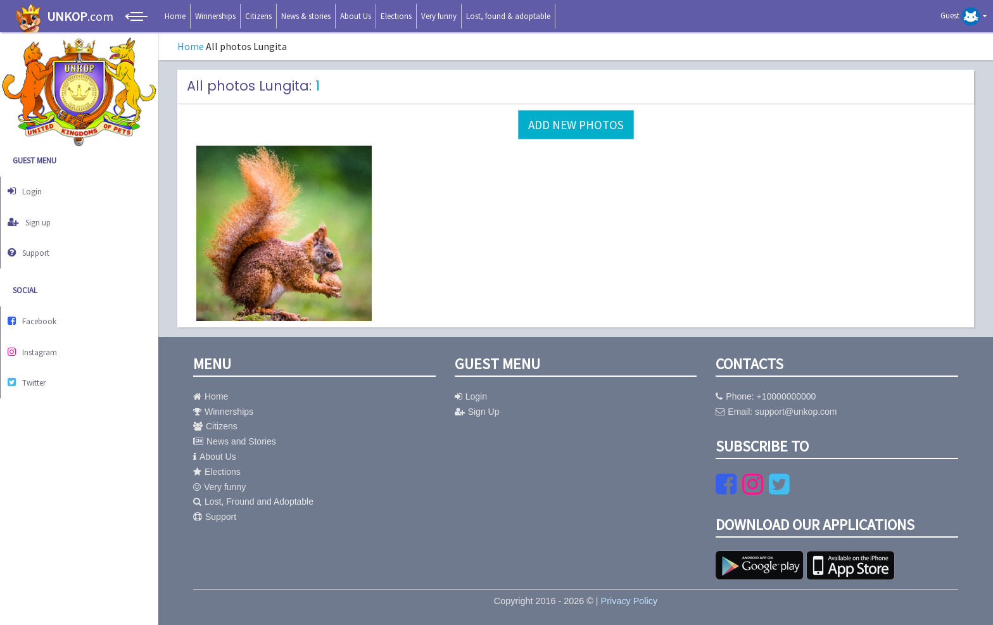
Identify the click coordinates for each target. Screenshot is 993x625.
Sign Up (477, 412)
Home (175, 16)
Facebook (39, 306)
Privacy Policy (629, 601)
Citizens (258, 16)
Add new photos (576, 124)
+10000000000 (786, 396)
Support (35, 242)
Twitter (33, 359)
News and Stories (234, 441)
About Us (355, 16)
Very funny (439, 16)
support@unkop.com (796, 412)
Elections (396, 16)
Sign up (35, 215)
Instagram (39, 332)
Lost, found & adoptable (508, 16)
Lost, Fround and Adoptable (253, 501)
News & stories (306, 16)
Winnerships (215, 16)
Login (30, 189)
